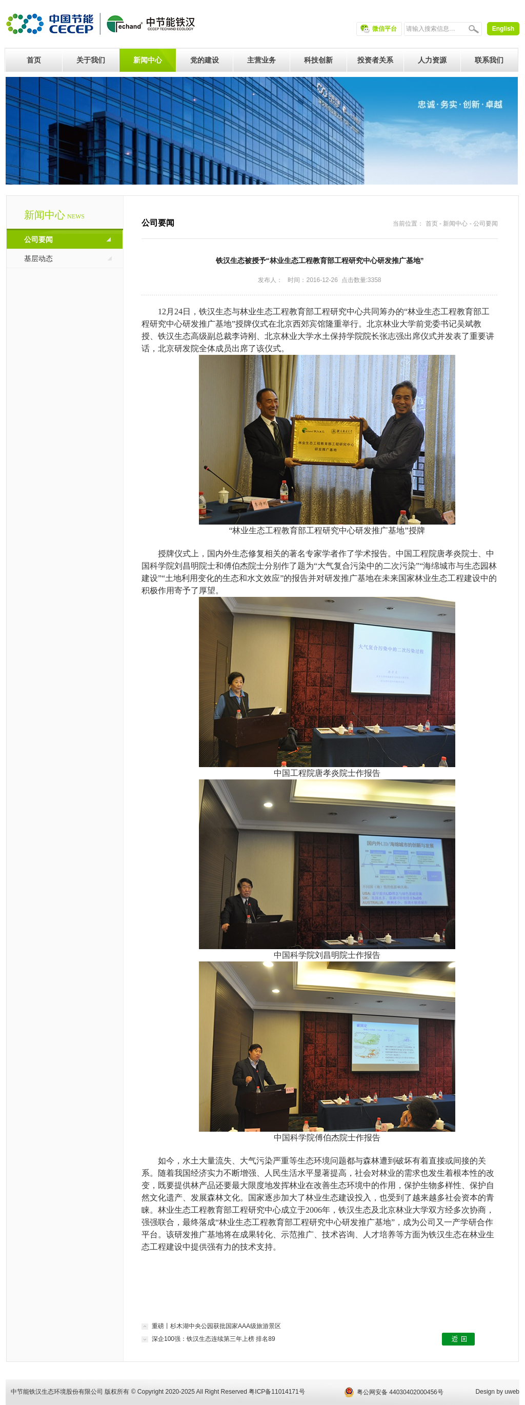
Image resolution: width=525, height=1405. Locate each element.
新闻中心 (455, 223)
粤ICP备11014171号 (277, 1391)
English (503, 28)
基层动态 (38, 258)
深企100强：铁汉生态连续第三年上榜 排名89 (213, 1338)
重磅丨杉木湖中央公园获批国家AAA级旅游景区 (216, 1326)
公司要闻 (38, 239)
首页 (432, 223)
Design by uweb (497, 1391)
